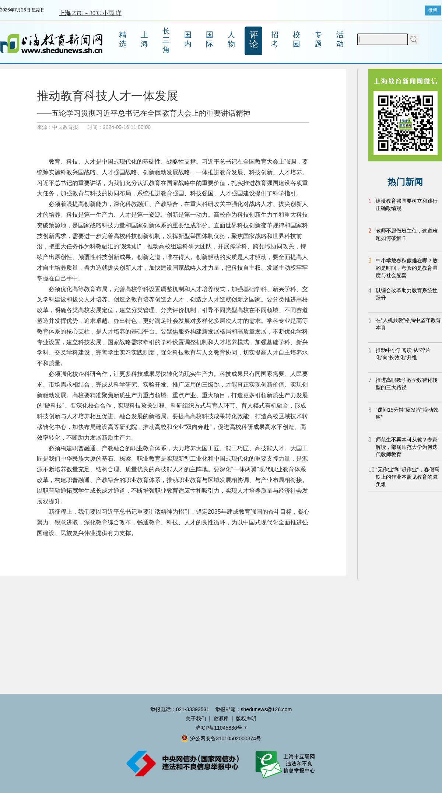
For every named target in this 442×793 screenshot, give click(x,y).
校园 (296, 39)
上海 (144, 39)
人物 (231, 39)
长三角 (166, 40)
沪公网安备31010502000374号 (221, 738)
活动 (340, 39)
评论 (253, 39)
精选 (122, 39)
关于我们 (196, 719)
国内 (188, 39)
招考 (274, 39)
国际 (209, 39)
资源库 (221, 719)
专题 (318, 39)
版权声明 (246, 719)
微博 (432, 10)
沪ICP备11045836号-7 (221, 728)
